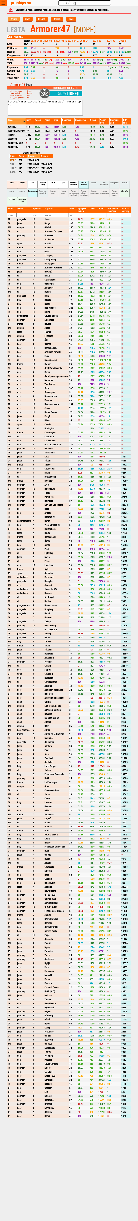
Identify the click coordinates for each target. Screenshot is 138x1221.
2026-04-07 (73, 40)
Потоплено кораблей (73, 183)
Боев (32, 182)
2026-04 (84, 40)
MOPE (13, 160)
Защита (22, 191)
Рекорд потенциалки (94, 192)
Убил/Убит (124, 191)
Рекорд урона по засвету (114, 193)
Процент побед (43, 183)
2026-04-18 (36, 40)
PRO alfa (12, 199)
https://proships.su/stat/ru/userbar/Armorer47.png (45, 108)
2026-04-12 (61, 40)
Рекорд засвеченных (104, 192)
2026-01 (123, 40)
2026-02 (111, 40)
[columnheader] (16, 121)
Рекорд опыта (53, 192)
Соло (27, 19)
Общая (14, 19)
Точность (124, 182)
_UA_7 (13, 168)
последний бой (22, 200)
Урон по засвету (84, 183)
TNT (12, 164)
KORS (12, 172)
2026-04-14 (49, 40)
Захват (12, 191)
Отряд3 (57, 19)
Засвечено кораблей (42, 192)
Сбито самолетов (104, 183)
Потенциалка (33, 191)
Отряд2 (41, 19)
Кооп (71, 19)
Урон (63, 182)
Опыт (53, 182)
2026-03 (97, 40)
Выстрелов (114, 182)
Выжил (94, 182)
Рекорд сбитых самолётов (84, 193)
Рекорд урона (63, 192)
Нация (22, 182)
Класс (12, 182)
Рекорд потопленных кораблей (74, 193)
